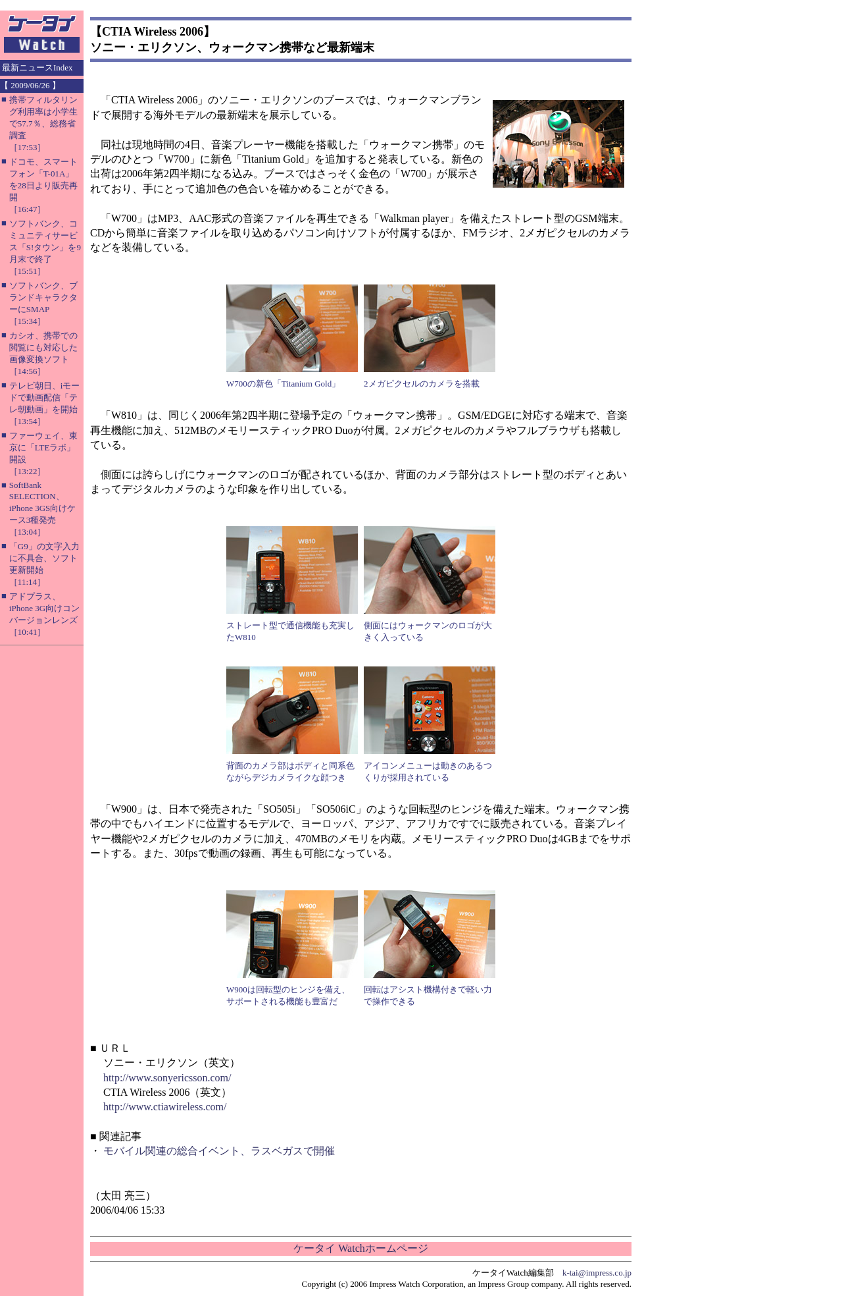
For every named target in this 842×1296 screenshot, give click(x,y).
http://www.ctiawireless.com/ (164, 1106)
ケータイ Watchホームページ (360, 1248)
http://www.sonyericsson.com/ (167, 1077)
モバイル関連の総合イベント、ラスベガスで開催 (219, 1150)
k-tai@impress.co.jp (597, 1273)
